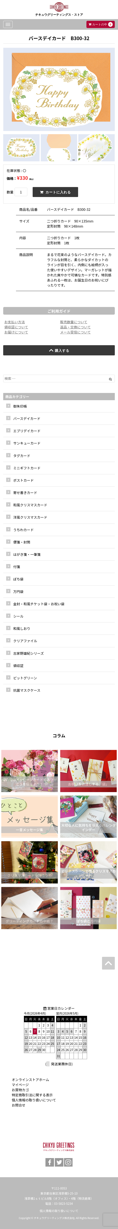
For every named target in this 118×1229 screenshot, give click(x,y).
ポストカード (23, 480)
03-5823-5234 (63, 1203)
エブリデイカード (27, 430)
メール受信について (75, 332)
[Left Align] (110, 379)
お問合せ (18, 1105)
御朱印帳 (20, 406)
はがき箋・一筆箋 (27, 554)
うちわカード (23, 529)
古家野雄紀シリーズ (28, 653)
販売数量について (73, 321)
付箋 (16, 566)
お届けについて (16, 332)
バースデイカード (26, 418)
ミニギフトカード (27, 467)
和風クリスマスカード (30, 504)
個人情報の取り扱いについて (34, 1099)
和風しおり (21, 628)
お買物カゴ (20, 1089)
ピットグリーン (25, 677)
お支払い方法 (14, 321)
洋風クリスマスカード (30, 517)
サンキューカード (27, 443)
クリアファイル (25, 640)
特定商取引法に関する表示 (32, 1094)
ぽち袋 (18, 578)
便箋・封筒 (21, 542)
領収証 (18, 665)
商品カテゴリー (17, 396)
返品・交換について (75, 326)
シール (18, 616)
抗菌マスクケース (26, 690)
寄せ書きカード (25, 492)
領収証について (16, 326)
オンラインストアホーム (30, 1079)
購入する (59, 350)
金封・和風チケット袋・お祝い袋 (38, 603)
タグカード (21, 455)
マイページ (20, 1084)
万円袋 (18, 591)
